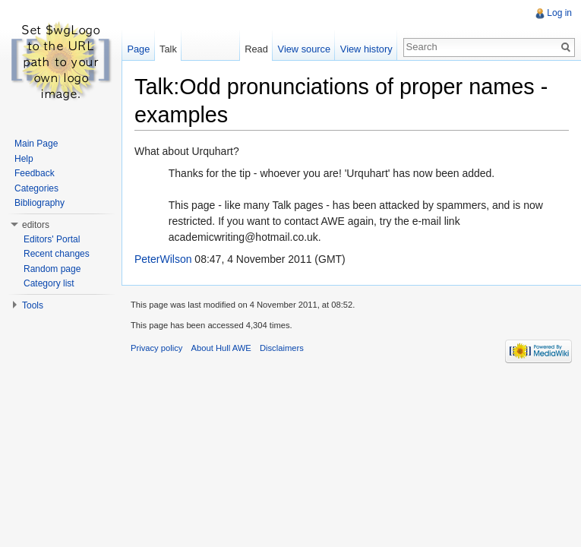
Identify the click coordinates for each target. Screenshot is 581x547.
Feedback (34, 173)
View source (304, 49)
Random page (52, 269)
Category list (49, 283)
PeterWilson (162, 259)
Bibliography (39, 203)
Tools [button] (32, 305)
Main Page (36, 143)
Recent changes (57, 253)
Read (256, 49)
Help (23, 158)
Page (138, 49)
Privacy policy (156, 348)
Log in (559, 13)
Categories (36, 188)
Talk (168, 49)
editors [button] (35, 225)
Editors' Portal (52, 239)
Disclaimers (282, 348)
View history (366, 49)
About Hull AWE (221, 348)
